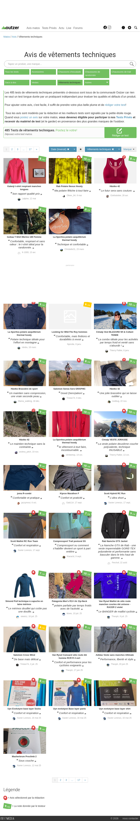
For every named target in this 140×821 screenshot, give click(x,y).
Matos (7, 36)
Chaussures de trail (121, 71)
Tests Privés (49, 28)
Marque (129, 149)
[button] (129, 27)
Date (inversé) (60, 149)
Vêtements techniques (30, 36)
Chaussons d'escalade (69, 71)
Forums (78, 28)
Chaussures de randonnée (92, 73)
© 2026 (114, 818)
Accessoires (38, 71)
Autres (96, 82)
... (24, 149)
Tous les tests (12, 71)
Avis (14, 36)
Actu (61, 28)
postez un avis (29, 117)
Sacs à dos (10, 82)
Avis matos (33, 28)
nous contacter (130, 818)
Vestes (35, 82)
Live (68, 28)
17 (30, 149)
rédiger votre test (115, 104)
